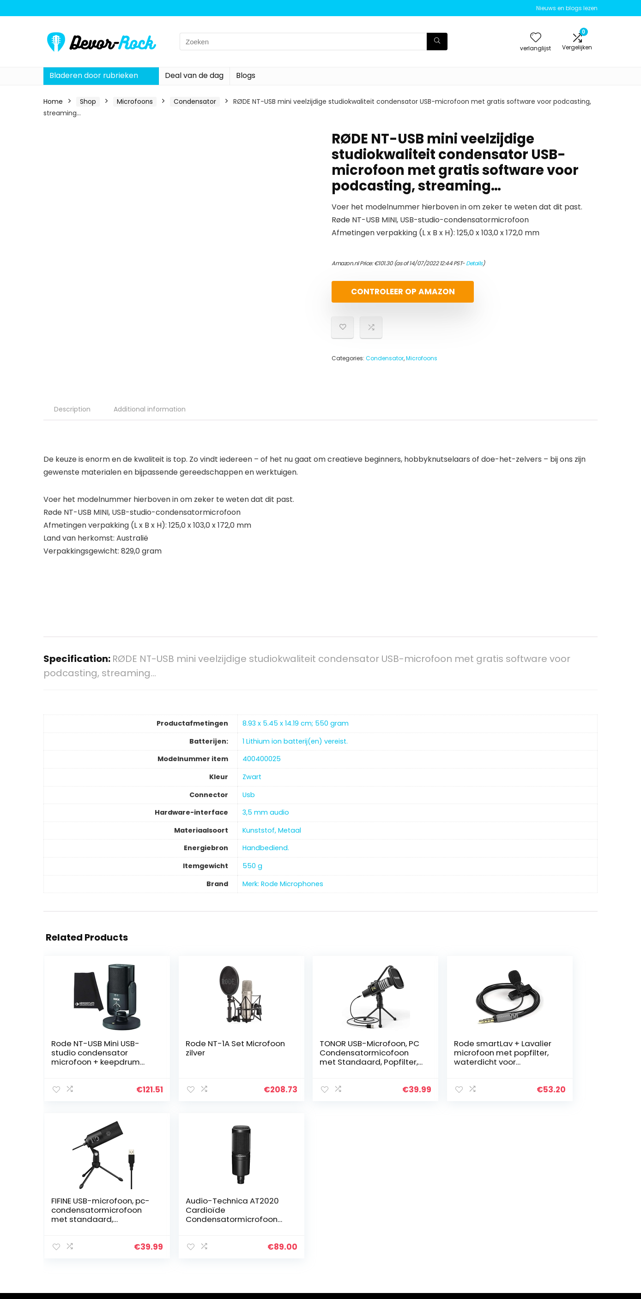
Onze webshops (449, 1228)
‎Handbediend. (265, 855)
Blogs (245, 75)
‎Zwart (251, 784)
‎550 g (252, 873)
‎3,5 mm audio (265, 820)
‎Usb (248, 802)
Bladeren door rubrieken (93, 75)
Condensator (195, 101)
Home (53, 101)
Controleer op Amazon (384, 295)
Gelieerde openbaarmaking (541, 1220)
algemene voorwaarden (553, 1203)
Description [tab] (72, 417)
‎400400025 (261, 766)
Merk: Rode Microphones (282, 891)
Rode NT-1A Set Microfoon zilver (175, 1056)
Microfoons (135, 101)
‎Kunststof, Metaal (271, 838)
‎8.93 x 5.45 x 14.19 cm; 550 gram (295, 731)
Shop (88, 101)
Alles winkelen (446, 1203)
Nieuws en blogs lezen (567, 8)
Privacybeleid (535, 1190)
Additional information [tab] (150, 417)
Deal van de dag (194, 75)
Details (474, 263)
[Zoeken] (437, 41)
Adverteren (442, 1241)
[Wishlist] (535, 38)
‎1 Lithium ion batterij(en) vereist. (295, 749)
